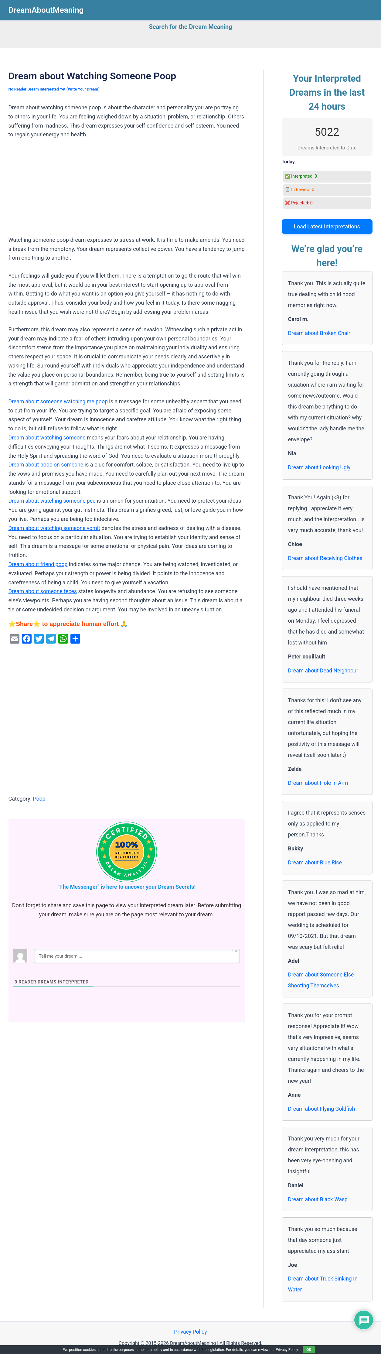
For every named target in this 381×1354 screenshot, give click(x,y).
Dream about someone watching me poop (59, 401)
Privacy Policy (190, 1332)
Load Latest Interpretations (327, 226)
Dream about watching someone (48, 437)
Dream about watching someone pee (53, 500)
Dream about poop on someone (47, 464)
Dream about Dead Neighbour (324, 670)
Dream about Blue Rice (315, 862)
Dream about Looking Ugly (320, 467)
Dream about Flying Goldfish (322, 1109)
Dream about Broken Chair (320, 333)
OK (308, 1350)
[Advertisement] (127, 190)
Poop (39, 798)
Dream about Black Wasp (318, 1199)
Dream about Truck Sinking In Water (323, 1284)
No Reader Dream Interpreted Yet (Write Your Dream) (55, 89)
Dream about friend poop (39, 563)
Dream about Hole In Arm (318, 782)
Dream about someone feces (44, 590)
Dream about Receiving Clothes (326, 558)
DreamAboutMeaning (46, 10)
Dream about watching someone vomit (55, 527)
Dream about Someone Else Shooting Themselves (321, 980)
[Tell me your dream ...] (137, 955)
